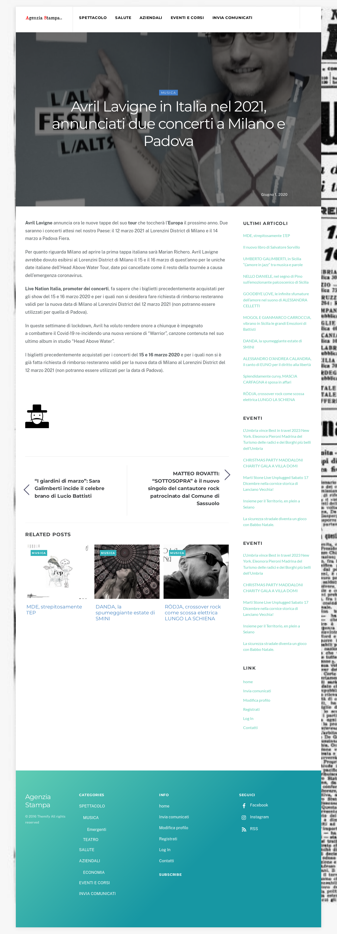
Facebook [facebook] (253, 805)
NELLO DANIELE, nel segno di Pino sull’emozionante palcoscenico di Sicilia (276, 279)
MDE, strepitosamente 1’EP (54, 610)
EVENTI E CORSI (187, 18)
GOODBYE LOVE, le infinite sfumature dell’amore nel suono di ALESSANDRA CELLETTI (276, 299)
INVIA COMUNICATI (232, 18)
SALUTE (123, 18)
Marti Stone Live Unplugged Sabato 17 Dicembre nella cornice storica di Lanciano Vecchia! (275, 483)
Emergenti (96, 829)
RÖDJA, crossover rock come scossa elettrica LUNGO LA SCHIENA (193, 613)
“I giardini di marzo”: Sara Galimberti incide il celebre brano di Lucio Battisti (70, 488)
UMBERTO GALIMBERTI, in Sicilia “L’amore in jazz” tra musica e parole (273, 261)
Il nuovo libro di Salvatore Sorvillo (271, 247)
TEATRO (90, 839)
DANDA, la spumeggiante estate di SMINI (125, 613)
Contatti (250, 727)
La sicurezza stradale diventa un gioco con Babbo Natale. (275, 521)
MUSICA (168, 92)
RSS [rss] (248, 828)
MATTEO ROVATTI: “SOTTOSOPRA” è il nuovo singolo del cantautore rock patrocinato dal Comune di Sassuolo (183, 488)
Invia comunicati (257, 690)
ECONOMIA (94, 872)
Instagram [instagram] (254, 817)
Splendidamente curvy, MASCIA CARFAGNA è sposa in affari (270, 379)
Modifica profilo (256, 700)
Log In (248, 718)
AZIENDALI (151, 18)
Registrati (251, 709)
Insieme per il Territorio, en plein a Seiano (271, 503)
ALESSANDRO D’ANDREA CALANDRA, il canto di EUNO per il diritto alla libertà (277, 361)
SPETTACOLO (93, 18)
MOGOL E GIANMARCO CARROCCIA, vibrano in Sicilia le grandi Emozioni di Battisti (277, 323)
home (248, 681)
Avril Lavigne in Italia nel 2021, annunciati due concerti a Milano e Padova (168, 123)
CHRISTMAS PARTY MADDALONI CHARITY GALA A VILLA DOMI (273, 463)
